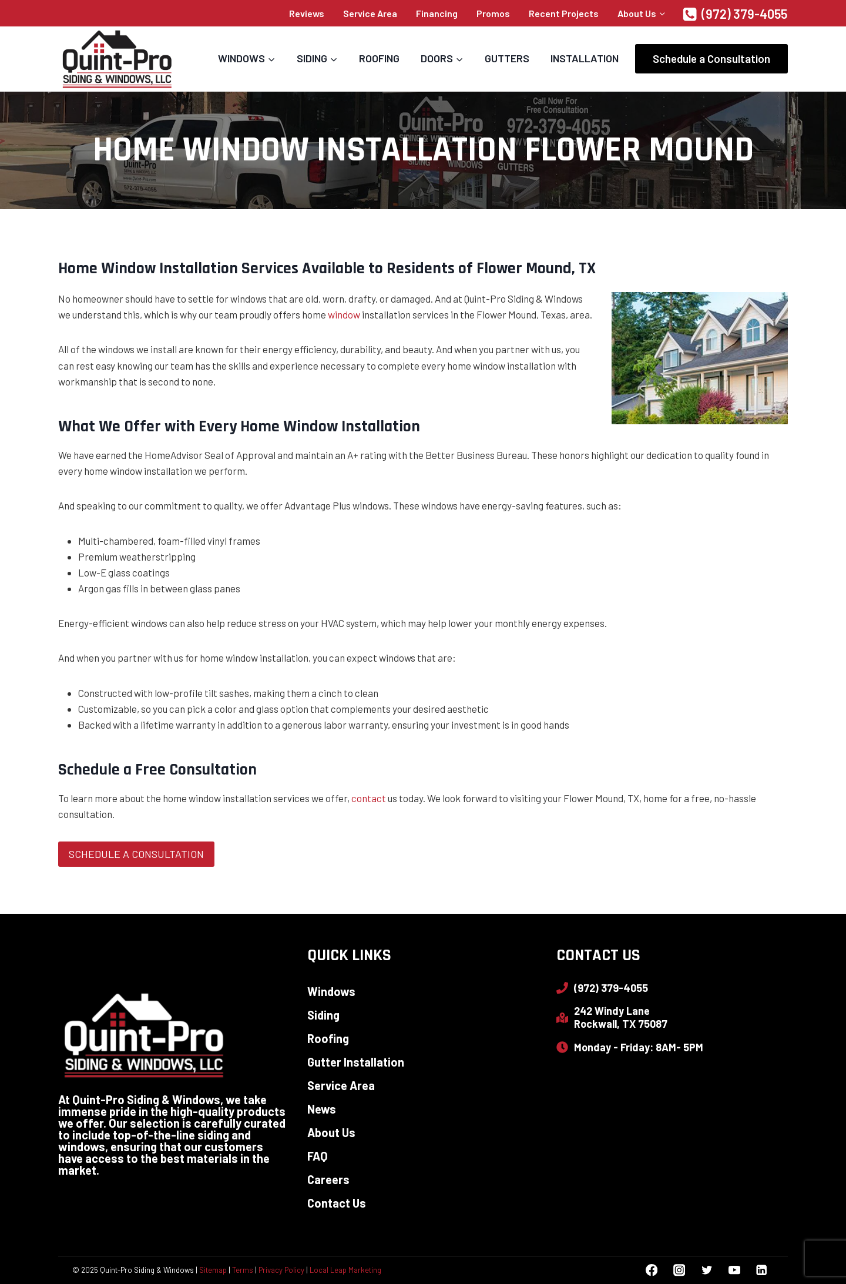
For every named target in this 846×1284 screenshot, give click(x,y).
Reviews (306, 13)
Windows (331, 991)
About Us (331, 1132)
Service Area (370, 13)
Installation (584, 58)
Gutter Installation (355, 1062)
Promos (493, 13)
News (321, 1109)
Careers (328, 1179)
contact (368, 798)
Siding (323, 1015)
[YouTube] (734, 1270)
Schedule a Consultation (711, 58)
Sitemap (213, 1270)
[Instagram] (679, 1270)
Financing (437, 13)
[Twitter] (706, 1270)
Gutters (507, 58)
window (344, 314)
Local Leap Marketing (345, 1270)
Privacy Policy (281, 1270)
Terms (242, 1270)
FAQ (317, 1156)
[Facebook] (652, 1270)
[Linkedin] (762, 1270)
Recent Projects (564, 13)
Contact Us (336, 1203)
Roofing (379, 58)
